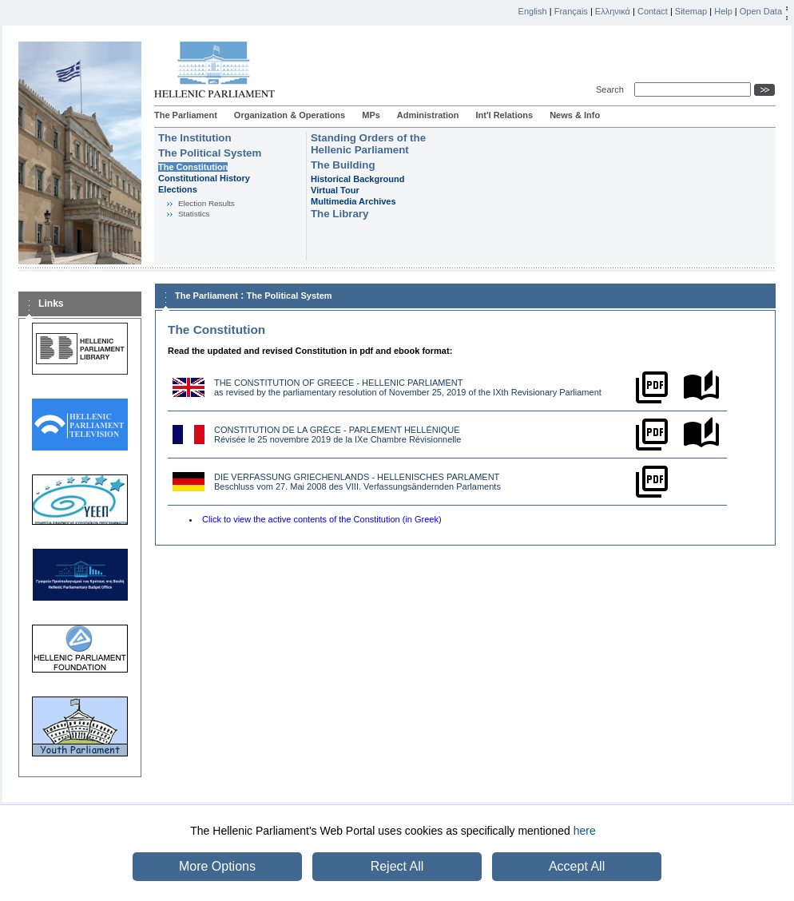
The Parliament (185, 115)
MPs (371, 115)
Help (723, 11)
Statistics (194, 213)
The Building (343, 165)
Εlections (177, 189)
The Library (339, 214)
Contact (652, 11)
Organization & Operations (289, 115)
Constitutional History (204, 178)
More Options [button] (217, 866)
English (532, 11)
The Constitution (193, 167)
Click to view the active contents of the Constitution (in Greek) (322, 519)
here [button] (585, 830)
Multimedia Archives (353, 201)
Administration (428, 115)
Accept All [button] (577, 866)
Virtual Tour (335, 190)
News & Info (575, 115)
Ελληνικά (612, 11)
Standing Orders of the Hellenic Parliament (368, 144)
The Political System (209, 153)
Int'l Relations (504, 115)
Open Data (761, 11)
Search (612, 89)
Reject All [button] (397, 866)
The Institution (195, 138)
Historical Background (357, 179)
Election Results (206, 203)
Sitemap (691, 11)
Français (571, 11)
